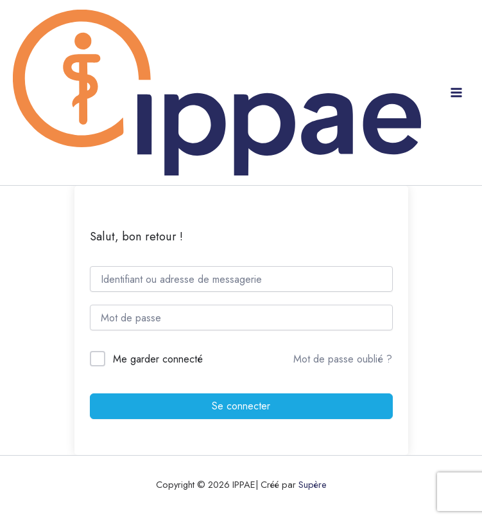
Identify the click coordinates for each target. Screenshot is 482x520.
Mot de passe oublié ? (342, 359)
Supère (312, 484)
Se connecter (241, 406)
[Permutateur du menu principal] (456, 92)
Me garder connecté (158, 359)
